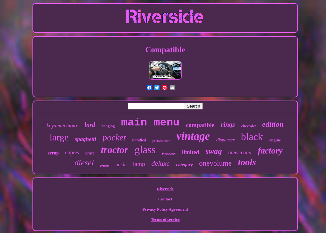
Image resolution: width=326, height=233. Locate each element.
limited (190, 152)
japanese (169, 154)
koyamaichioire (62, 125)
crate (90, 153)
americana (240, 152)
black (252, 136)
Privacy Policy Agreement (165, 209)
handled (139, 140)
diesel (84, 162)
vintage (193, 136)
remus (104, 166)
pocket (114, 137)
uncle (121, 164)
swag (214, 151)
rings (228, 124)
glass (145, 149)
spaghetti (85, 139)
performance (161, 141)
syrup (53, 153)
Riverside (165, 188)
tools (247, 162)
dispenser (225, 139)
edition (273, 124)
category (184, 164)
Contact (165, 199)
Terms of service (165, 219)
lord (90, 124)
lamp (139, 164)
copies (72, 152)
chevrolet (248, 126)
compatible (200, 125)
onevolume (215, 163)
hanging (108, 126)
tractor (114, 149)
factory (270, 150)
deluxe (160, 163)
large (59, 137)
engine (275, 140)
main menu (150, 123)
